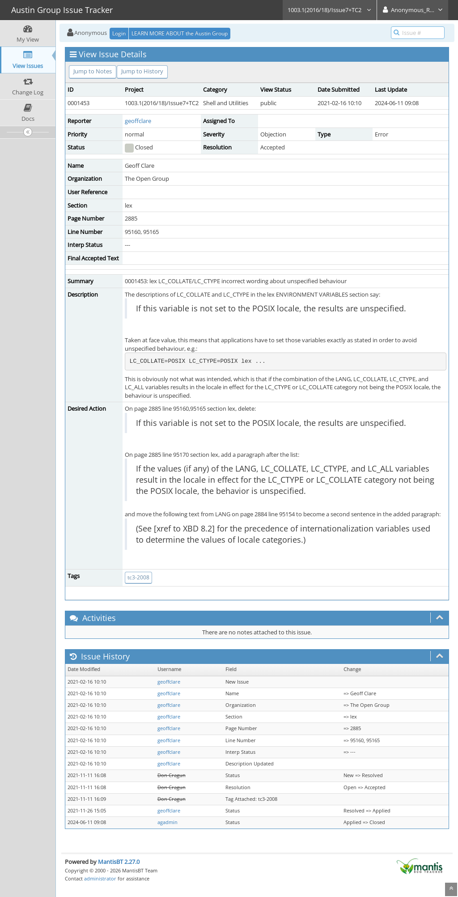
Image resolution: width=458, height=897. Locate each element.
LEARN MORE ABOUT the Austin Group (179, 33)
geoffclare (138, 121)
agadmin (167, 822)
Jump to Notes (92, 71)
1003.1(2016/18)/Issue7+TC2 (329, 10)
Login (119, 33)
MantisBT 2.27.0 (119, 862)
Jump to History (142, 71)
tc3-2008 (138, 577)
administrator (100, 878)
